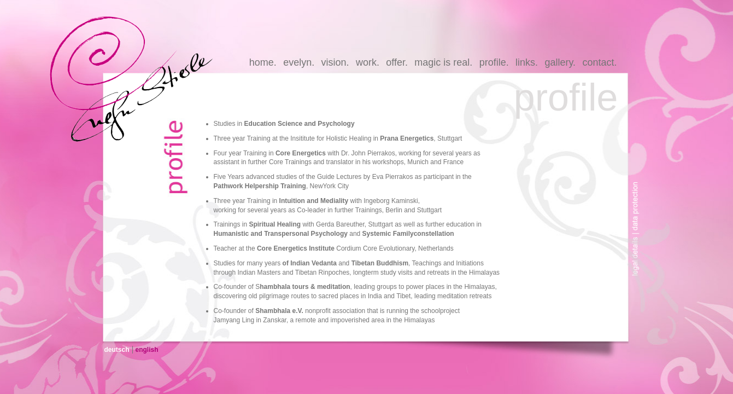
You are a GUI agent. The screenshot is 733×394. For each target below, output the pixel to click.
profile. (494, 62)
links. (526, 62)
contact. (599, 62)
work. (367, 62)
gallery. (560, 62)
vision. (335, 62)
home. (263, 62)
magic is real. (443, 62)
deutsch (117, 350)
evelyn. (298, 62)
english (147, 350)
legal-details (639, 258)
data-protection (639, 198)
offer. (397, 62)
